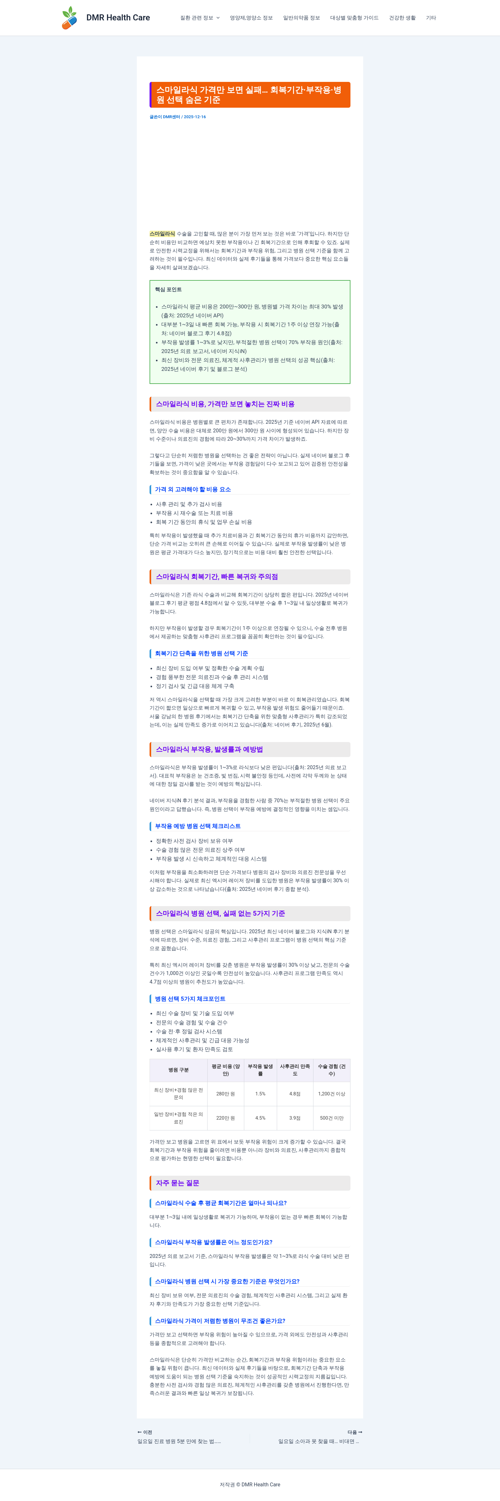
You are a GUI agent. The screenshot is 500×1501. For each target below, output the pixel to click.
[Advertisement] (250, 175)
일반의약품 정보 (301, 18)
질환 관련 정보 (200, 18)
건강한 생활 (402, 18)
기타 (431, 18)
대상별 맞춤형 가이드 (354, 18)
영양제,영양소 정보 (251, 18)
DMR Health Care (118, 17)
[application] (216, 18)
